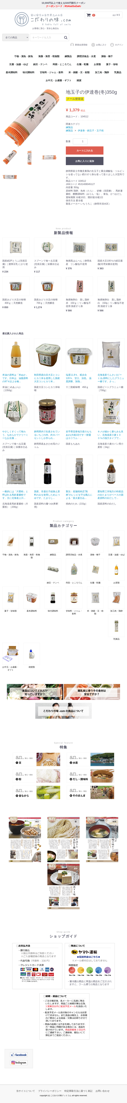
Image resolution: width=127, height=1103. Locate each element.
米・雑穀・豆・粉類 (79, 72)
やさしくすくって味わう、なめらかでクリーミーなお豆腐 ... (15, 434)
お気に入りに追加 (84, 161)
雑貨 (79, 80)
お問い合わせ (103, 1091)
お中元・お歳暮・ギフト (58, 80)
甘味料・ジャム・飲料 (51, 72)
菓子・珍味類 (10, 599)
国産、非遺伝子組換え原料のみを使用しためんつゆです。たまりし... (47, 494)
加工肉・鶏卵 (102, 72)
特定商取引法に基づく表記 (78, 1091)
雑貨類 (32, 655)
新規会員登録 (78, 45)
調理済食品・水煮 (86, 56)
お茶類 (97, 64)
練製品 (68, 56)
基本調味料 (11, 72)
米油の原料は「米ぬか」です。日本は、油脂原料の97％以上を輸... (15, 378)
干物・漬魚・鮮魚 (23, 56)
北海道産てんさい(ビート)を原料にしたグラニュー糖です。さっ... (111, 378)
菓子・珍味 (112, 64)
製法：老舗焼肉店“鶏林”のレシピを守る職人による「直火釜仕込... (79, 494)
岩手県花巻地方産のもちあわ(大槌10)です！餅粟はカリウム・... (79, 434)
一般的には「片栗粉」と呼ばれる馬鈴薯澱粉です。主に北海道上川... (15, 494)
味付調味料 (28, 72)
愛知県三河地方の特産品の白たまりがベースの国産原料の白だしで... (110, 494)
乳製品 (117, 72)
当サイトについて (25, 1091)
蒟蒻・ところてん (62, 64)
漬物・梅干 (107, 56)
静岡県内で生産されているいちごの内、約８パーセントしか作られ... (47, 434)
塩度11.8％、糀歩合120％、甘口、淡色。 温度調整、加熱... (78, 378)
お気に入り (98, 45)
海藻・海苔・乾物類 (48, 56)
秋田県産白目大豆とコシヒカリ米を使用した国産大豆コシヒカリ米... (47, 378)
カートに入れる (85, 150)
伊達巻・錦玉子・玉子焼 (91, 130)
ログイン (116, 45)
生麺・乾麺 (82, 64)
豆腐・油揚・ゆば (18, 64)
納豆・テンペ (40, 64)
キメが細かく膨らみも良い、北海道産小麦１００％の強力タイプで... (110, 434)
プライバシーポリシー (49, 1091)
